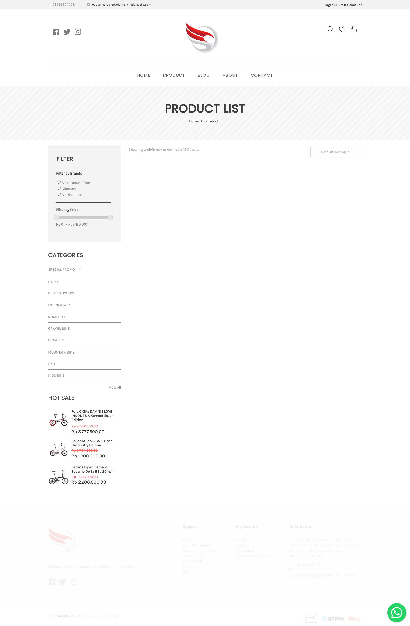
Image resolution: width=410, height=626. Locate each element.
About (230, 75)
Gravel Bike (59, 328)
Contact (262, 75)
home (143, 75)
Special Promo (65, 270)
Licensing (61, 305)
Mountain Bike (61, 352)
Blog (204, 75)
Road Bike (57, 317)
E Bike (53, 282)
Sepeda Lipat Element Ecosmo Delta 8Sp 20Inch (92, 469)
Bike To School (61, 293)
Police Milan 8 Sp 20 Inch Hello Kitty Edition (91, 443)
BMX (52, 364)
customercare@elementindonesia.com (122, 5)
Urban (58, 341)
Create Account (350, 5)
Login (328, 5)
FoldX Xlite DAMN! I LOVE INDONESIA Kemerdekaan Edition (92, 415)
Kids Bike (56, 375)
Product (174, 75)
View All (115, 387)
